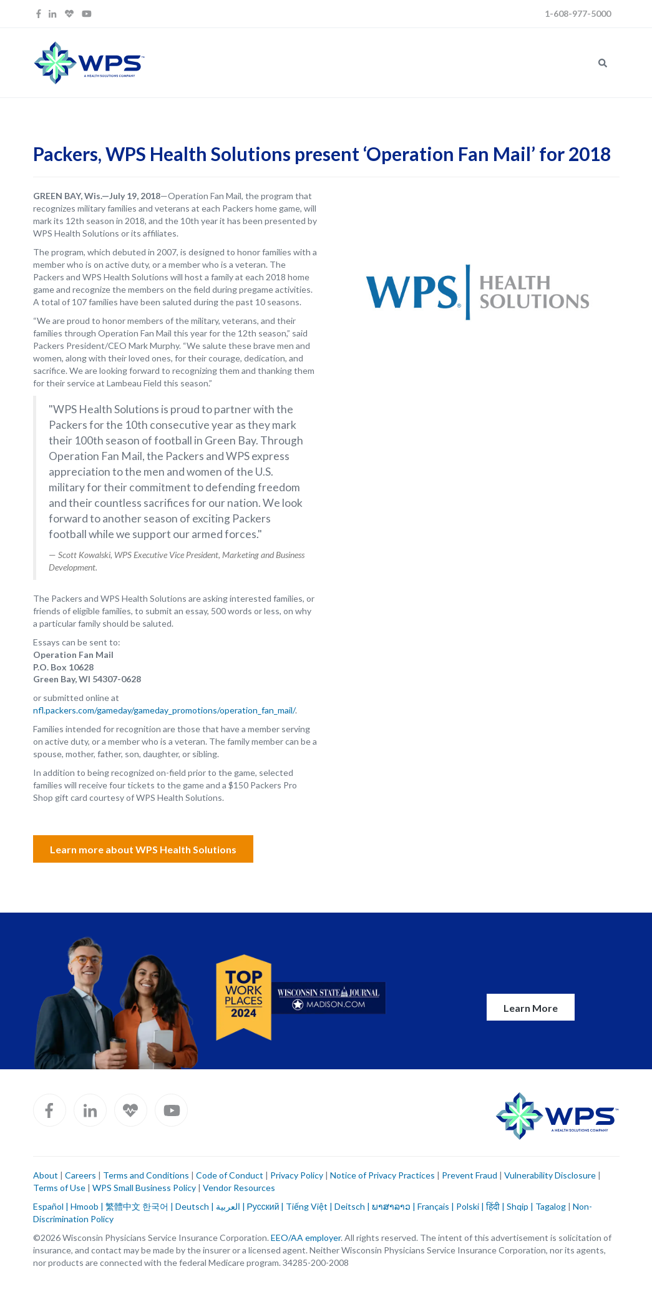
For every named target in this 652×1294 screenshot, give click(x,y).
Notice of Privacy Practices (382, 1175)
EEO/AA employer (306, 1237)
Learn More (531, 1008)
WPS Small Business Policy (144, 1187)
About (45, 1175)
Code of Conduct (229, 1175)
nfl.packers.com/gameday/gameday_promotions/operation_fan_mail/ (164, 710)
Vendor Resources (239, 1187)
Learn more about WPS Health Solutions (143, 849)
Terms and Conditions (146, 1175)
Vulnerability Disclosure (550, 1175)
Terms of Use (59, 1187)
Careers (79, 1175)
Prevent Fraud (469, 1175)
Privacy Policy (296, 1175)
